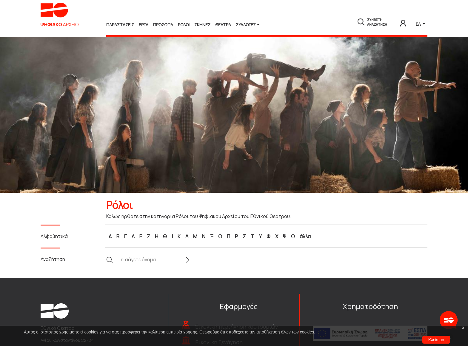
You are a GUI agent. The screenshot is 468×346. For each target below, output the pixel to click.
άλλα (305, 236)
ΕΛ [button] (418, 24)
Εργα (143, 24)
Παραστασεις (120, 24)
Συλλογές (246, 24)
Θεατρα (223, 24)
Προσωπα (163, 24)
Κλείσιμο (436, 339)
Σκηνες (202, 24)
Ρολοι (184, 24)
